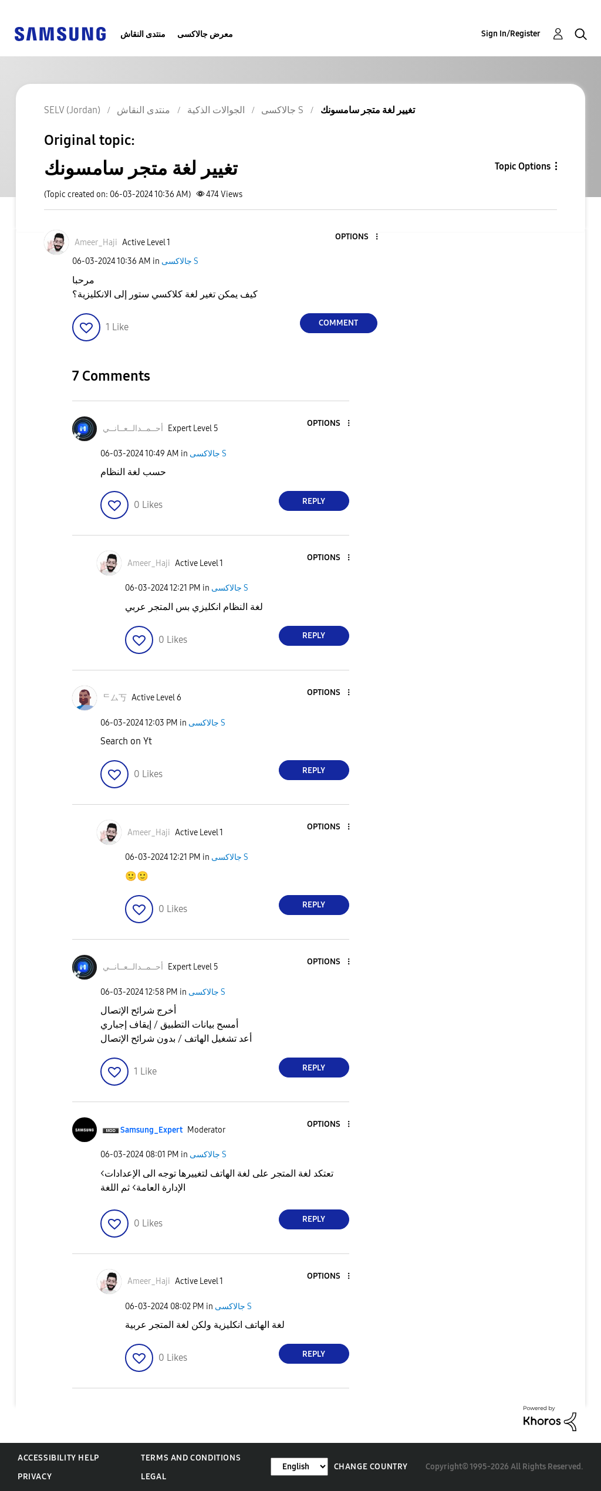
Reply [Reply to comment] (313, 501)
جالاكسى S (179, 261)
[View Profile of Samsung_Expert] (151, 1130)
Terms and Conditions (191, 1458)
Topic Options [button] (523, 166)
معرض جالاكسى (205, 34)
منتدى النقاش (143, 34)
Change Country (371, 1467)
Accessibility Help (58, 1458)
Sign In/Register (511, 34)
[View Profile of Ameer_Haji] (96, 243)
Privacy (35, 1477)
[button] (356, 237)
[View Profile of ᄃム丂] (115, 698)
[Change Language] (299, 1467)
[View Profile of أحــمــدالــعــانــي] (133, 428)
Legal (153, 1477)
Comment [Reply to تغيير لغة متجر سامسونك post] (338, 323)
